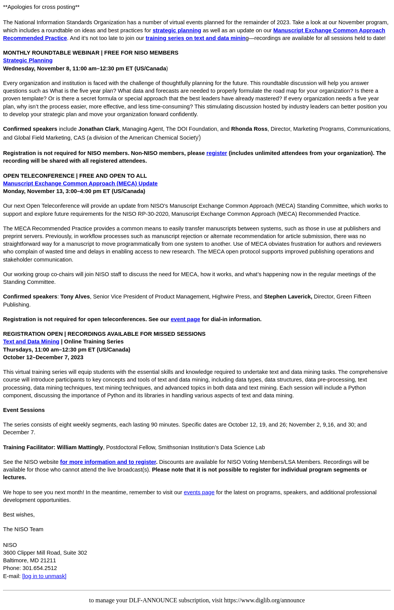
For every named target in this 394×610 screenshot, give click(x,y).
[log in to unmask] (44, 576)
